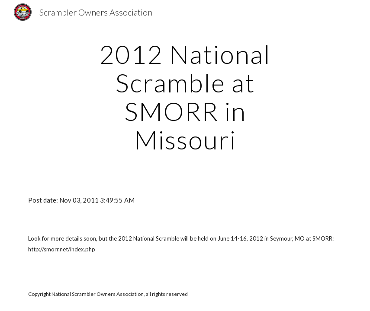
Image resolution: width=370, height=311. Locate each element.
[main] (185, 96)
